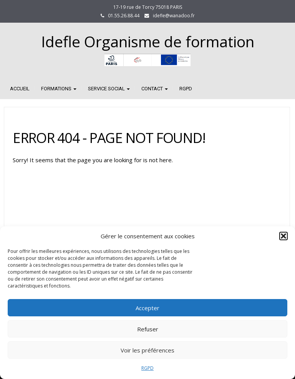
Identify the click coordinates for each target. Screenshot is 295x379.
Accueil (20, 88)
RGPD (147, 368)
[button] (283, 236)
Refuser (147, 329)
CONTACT (154, 88)
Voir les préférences (147, 350)
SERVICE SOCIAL (109, 88)
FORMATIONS (58, 88)
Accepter (147, 308)
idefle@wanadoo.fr (174, 15)
